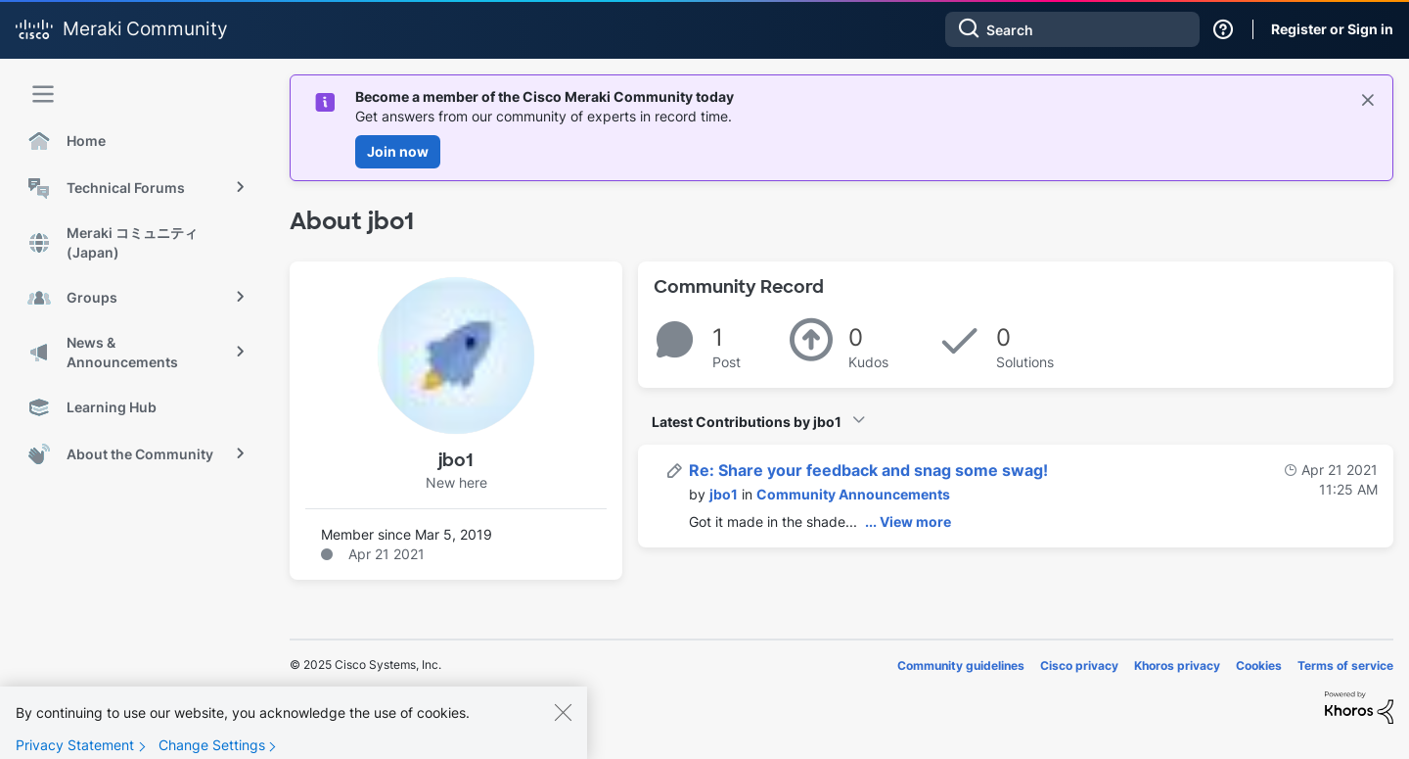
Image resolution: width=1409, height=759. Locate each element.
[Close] (562, 725)
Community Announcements (853, 494)
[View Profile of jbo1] (723, 494)
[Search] (1072, 29)
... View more (908, 521)
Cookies (1259, 665)
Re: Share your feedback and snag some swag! (868, 470)
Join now (398, 151)
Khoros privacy (1177, 665)
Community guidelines (960, 665)
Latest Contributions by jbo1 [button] (746, 421)
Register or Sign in (1332, 29)
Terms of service (1345, 665)
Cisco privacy (1079, 665)
